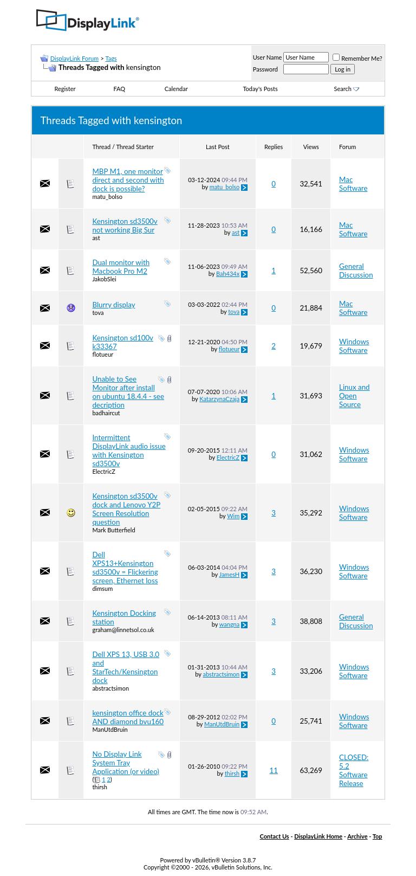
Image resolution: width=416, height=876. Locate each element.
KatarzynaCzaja (219, 398)
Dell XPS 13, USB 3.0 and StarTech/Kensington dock (125, 667)
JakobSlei (104, 278)
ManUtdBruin (109, 729)
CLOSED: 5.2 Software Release (353, 770)
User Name (267, 57)
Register (64, 88)
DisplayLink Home (318, 836)
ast (96, 237)
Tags (110, 58)
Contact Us (274, 836)
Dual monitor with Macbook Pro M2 (121, 266)
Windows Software (354, 346)
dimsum (102, 588)
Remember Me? (357, 58)
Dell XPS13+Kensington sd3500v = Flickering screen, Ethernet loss (125, 567)
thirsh (99, 786)
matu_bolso (107, 196)
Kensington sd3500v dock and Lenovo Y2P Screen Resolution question (126, 509)
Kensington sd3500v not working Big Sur (124, 225)
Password (265, 69)
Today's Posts (260, 88)
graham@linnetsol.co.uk (123, 629)
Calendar (176, 88)
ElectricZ (103, 471)
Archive (357, 836)
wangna (229, 624)
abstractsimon (110, 688)
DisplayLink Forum (74, 58)
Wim (233, 515)
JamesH (229, 574)
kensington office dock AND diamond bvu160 (128, 717)
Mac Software (353, 183)
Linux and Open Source (354, 396)
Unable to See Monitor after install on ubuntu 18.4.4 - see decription (128, 392)
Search (346, 88)
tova (97, 312)
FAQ (120, 88)
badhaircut (106, 412)
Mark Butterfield (113, 529)
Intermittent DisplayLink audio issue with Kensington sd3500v (128, 450)
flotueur (102, 354)
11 (273, 770)
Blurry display (113, 304)
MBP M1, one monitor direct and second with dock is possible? (128, 180)
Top (377, 836)
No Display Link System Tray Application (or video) (125, 763)
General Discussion (356, 270)
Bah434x (227, 273)
